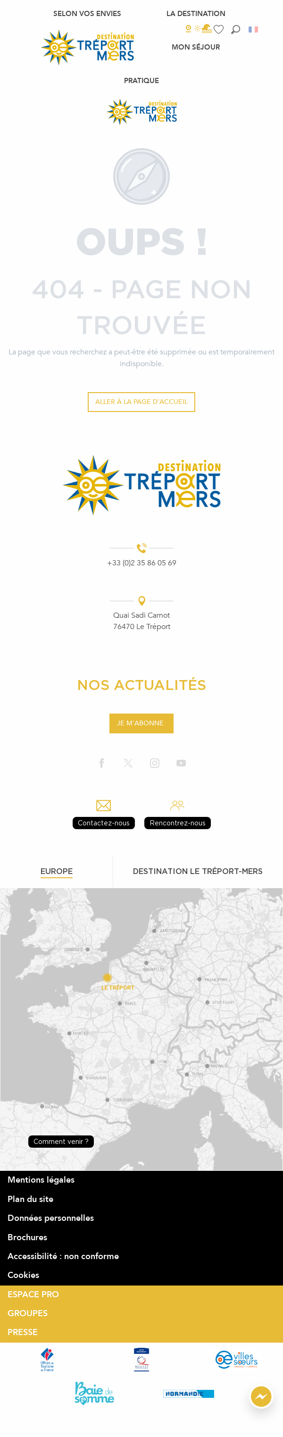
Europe (57, 871)
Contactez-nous (104, 822)
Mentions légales (41, 1180)
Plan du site (30, 1199)
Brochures (27, 1238)
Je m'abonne (140, 723)
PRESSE (23, 1332)
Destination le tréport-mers (198, 871)
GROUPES (28, 1313)
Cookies (23, 1275)
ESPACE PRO (33, 1295)
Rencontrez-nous (178, 822)
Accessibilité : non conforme (63, 1256)
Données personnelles (51, 1218)
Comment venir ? (61, 1141)
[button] (235, 29)
